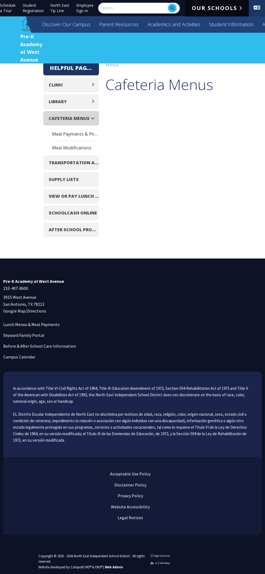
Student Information (231, 24)
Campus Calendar (19, 357)
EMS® (98, 567)
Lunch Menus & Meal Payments (31, 324)
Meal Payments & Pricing (75, 134)
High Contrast (162, 556)
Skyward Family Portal (23, 335)
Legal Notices (130, 517)
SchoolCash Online (73, 213)
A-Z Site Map (160, 563)
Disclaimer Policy (130, 485)
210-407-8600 (15, 288)
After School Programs (74, 230)
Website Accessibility (130, 506)
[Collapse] (94, 118)
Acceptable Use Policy (130, 473)
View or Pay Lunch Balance (74, 196)
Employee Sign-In (85, 8)
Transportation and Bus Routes (74, 163)
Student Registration (33, 8)
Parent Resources (119, 24)
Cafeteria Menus (69, 118)
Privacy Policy (130, 495)
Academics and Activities (173, 24)
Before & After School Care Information (39, 346)
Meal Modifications (71, 148)
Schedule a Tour (8, 8)
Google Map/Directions (24, 311)
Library (58, 102)
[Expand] (94, 84)
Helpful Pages (71, 68)
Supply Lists (64, 179)
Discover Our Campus (66, 24)
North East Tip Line (59, 8)
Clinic (56, 85)
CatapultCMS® (81, 567)
